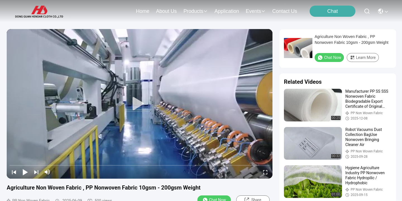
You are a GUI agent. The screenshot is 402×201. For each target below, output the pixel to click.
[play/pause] (25, 172)
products (195, 11)
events (255, 11)
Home (142, 11)
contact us (284, 11)
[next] (36, 172)
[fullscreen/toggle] (265, 172)
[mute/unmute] (47, 172)
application (226, 11)
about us (166, 11)
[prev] (14, 172)
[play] (140, 104)
